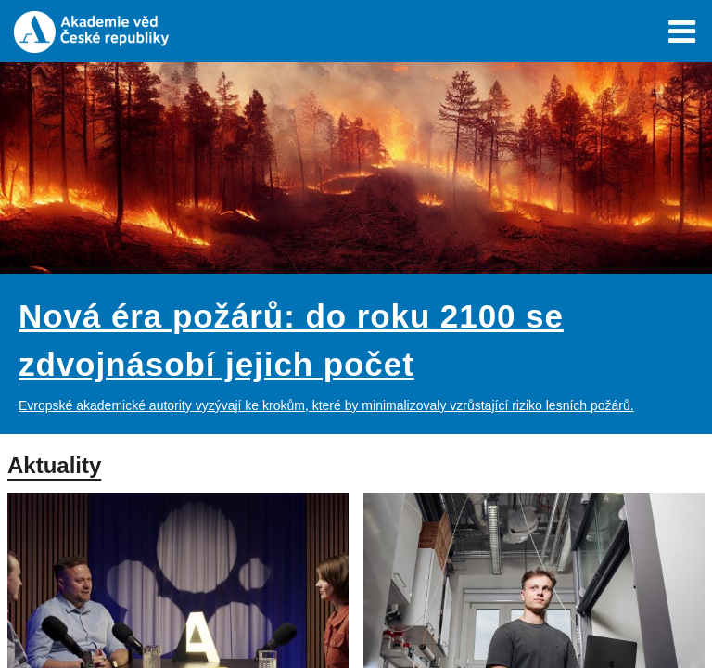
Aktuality (54, 465)
